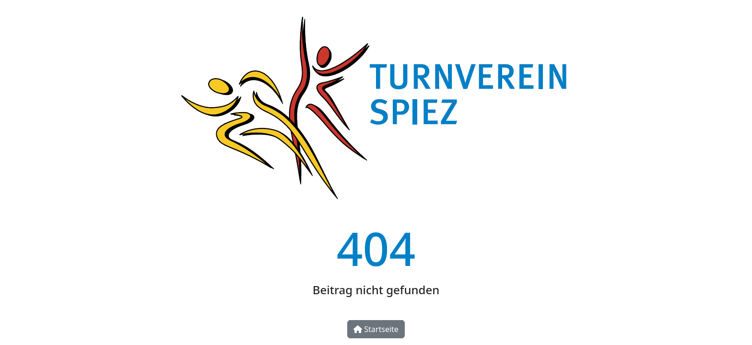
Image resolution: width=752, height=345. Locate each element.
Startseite (376, 329)
